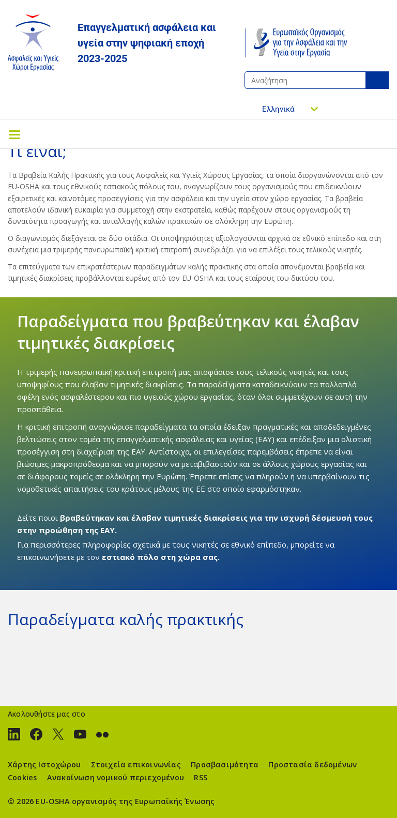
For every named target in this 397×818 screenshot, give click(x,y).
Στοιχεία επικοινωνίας (136, 764)
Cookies (22, 777)
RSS (200, 777)
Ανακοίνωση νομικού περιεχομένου (115, 777)
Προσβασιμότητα (224, 764)
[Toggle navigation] (14, 133)
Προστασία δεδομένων (312, 764)
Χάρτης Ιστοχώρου (44, 764)
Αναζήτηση (377, 80)
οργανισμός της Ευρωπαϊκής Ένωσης (143, 801)
